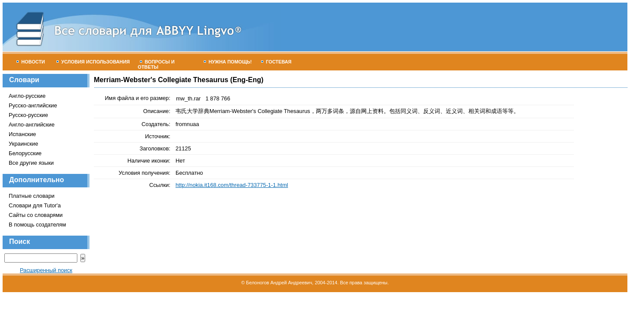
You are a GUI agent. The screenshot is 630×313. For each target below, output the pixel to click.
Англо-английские (32, 124)
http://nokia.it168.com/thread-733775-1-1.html (232, 185)
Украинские (23, 143)
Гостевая (276, 61)
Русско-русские (28, 115)
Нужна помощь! (228, 61)
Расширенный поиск (46, 270)
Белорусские (25, 153)
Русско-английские (33, 105)
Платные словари (31, 196)
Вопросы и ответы (156, 64)
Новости (31, 61)
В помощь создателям (37, 224)
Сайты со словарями (36, 215)
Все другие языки (31, 163)
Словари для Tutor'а (35, 205)
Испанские (22, 134)
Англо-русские (27, 96)
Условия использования (93, 61)
